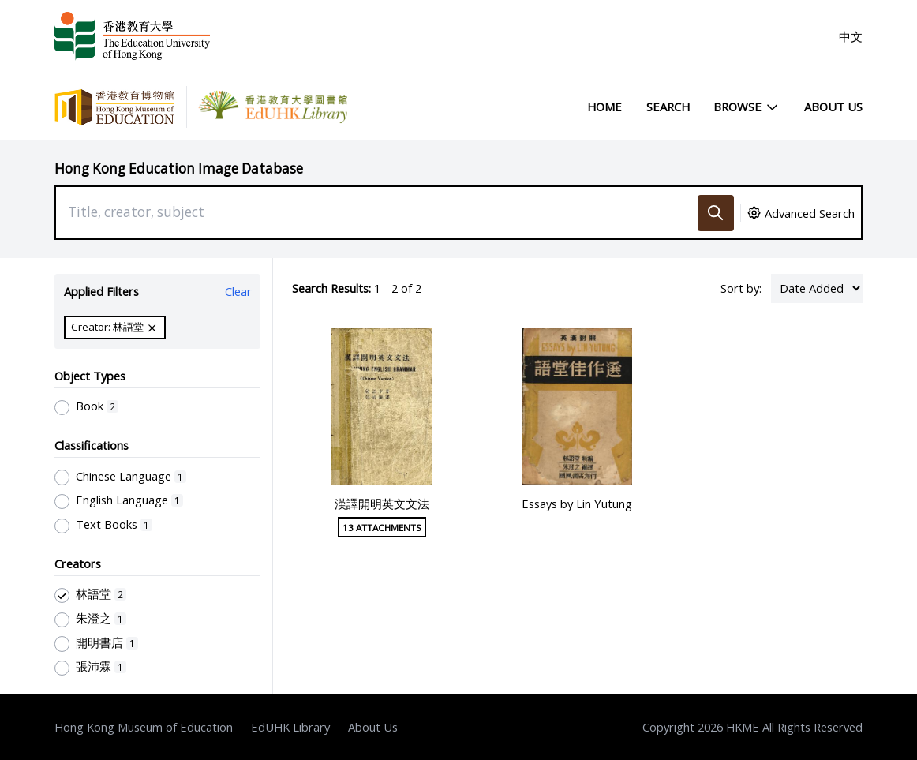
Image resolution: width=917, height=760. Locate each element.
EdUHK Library (290, 727)
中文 (851, 36)
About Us (833, 106)
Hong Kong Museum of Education (143, 727)
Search (668, 106)
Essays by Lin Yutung (577, 503)
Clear (238, 291)
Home (604, 106)
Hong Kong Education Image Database (178, 168)
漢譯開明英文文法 (382, 503)
